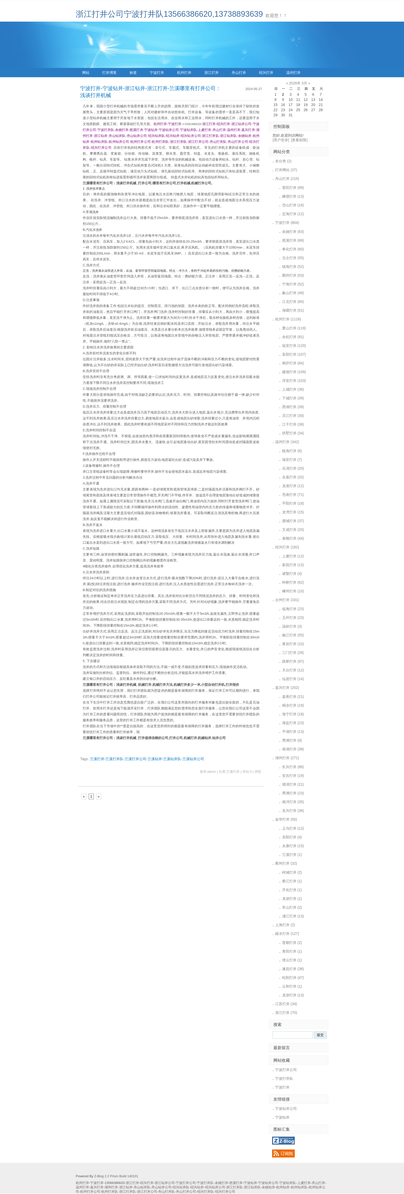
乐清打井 (293, 468)
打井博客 (109, 73)
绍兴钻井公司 (215, 1187)
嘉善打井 (293, 697)
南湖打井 (293, 749)
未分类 (283, 161)
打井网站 (286, 170)
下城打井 (293, 398)
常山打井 (292, 907)
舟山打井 (239, 73)
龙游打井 (292, 899)
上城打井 (293, 389)
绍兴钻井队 (181, 1187)
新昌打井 (293, 565)
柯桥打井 (293, 582)
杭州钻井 (283, 1187)
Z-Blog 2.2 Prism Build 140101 (116, 1176)
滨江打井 (293, 416)
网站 (85, 73)
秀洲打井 (292, 740)
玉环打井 (293, 618)
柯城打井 (292, 872)
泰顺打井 (293, 538)
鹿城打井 (293, 521)
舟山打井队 (166, 1191)
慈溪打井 (293, 240)
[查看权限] (299, 140)
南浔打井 (293, 802)
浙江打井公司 (147, 1191)
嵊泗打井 (293, 196)
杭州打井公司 (90, 1191)
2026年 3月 (298, 83)
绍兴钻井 (197, 1187)
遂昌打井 (293, 969)
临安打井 (294, 346)
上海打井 (285, 925)
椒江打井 (293, 635)
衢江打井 (292, 881)
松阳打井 (293, 978)
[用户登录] (281, 140)
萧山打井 (294, 328)
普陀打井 (293, 188)
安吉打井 (293, 776)
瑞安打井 (292, 460)
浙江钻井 (126, 1187)
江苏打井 (286, 1004)
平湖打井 (293, 732)
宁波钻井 (282, 1117)
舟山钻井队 (142, 1187)
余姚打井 (293, 232)
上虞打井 (293, 556)
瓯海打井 (292, 451)
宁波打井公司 (286, 1070)
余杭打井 (293, 337)
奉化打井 (293, 249)
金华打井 (286, 819)
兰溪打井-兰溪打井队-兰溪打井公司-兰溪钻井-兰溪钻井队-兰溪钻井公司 (147, 759)
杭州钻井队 (299, 1187)
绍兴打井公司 (225, 1191)
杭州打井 (184, 73)
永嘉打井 (293, 477)
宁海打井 (293, 284)
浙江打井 (211, 73)
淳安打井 (294, 381)
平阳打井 (293, 503)
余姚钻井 (268, 1187)
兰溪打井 (292, 855)
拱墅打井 (293, 433)
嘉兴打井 (287, 688)
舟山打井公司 (186, 1191)
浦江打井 (293, 916)
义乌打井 (293, 828)
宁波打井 (157, 73)
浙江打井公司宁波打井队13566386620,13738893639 (169, 14)
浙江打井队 (234, 1187)
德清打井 (293, 784)
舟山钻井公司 (162, 1187)
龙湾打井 (293, 512)
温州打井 (293, 73)
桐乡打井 (293, 705)
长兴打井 (293, 767)
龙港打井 (293, 486)
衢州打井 (286, 863)
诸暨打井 (292, 574)
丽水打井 (287, 934)
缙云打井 (292, 960)
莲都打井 (292, 943)
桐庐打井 (293, 363)
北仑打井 (293, 258)
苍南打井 (293, 495)
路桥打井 (293, 661)
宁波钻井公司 (286, 1109)
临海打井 (293, 609)
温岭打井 (292, 626)
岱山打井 (293, 205)
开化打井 (292, 890)
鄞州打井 (293, 275)
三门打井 (293, 653)
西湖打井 (293, 407)
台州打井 (287, 600)
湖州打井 (287, 758)
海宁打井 (293, 714)
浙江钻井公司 (165, 1183)
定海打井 (293, 214)
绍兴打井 (266, 73)
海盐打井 (293, 723)
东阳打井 (292, 837)
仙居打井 (293, 679)
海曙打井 (293, 310)
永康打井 (293, 846)
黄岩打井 (293, 644)
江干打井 (293, 424)
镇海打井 (293, 267)
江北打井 (293, 302)
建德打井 (294, 372)
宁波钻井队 (287, 1183)
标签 (133, 73)
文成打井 (293, 530)
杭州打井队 (109, 1191)
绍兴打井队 (205, 1191)
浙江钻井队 (252, 1187)
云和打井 (292, 986)
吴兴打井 (293, 811)
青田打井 (292, 951)
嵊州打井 (293, 591)
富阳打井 (294, 354)
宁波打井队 (284, 1078)
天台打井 (293, 670)
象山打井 (293, 293)
